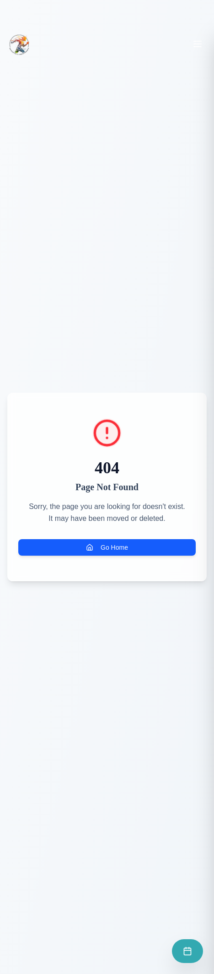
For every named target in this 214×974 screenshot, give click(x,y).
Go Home (107, 547)
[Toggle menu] (197, 44)
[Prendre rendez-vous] (187, 951)
